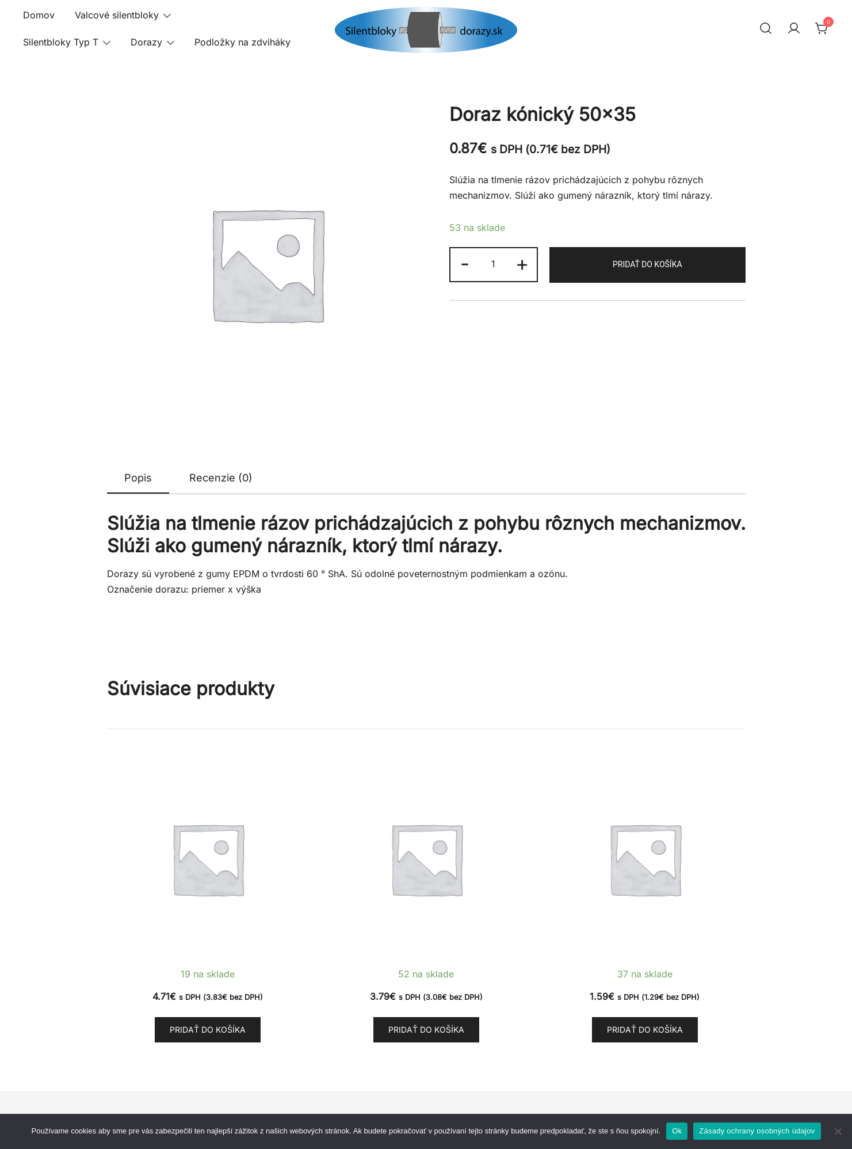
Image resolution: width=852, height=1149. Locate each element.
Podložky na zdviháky (242, 42)
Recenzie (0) (221, 478)
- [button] (464, 263)
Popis (138, 478)
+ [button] (522, 263)
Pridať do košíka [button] (208, 1029)
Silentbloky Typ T (60, 42)
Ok (677, 1131)
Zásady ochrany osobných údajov (757, 1131)
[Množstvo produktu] (493, 264)
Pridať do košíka (647, 264)
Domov (39, 15)
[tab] (138, 479)
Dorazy (146, 42)
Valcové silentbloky (117, 15)
